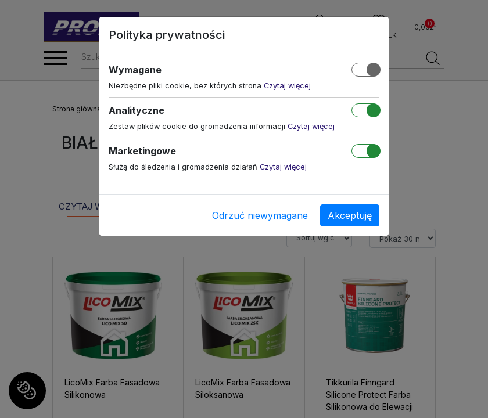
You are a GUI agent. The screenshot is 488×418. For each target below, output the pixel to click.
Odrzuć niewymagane (260, 215)
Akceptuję (350, 215)
